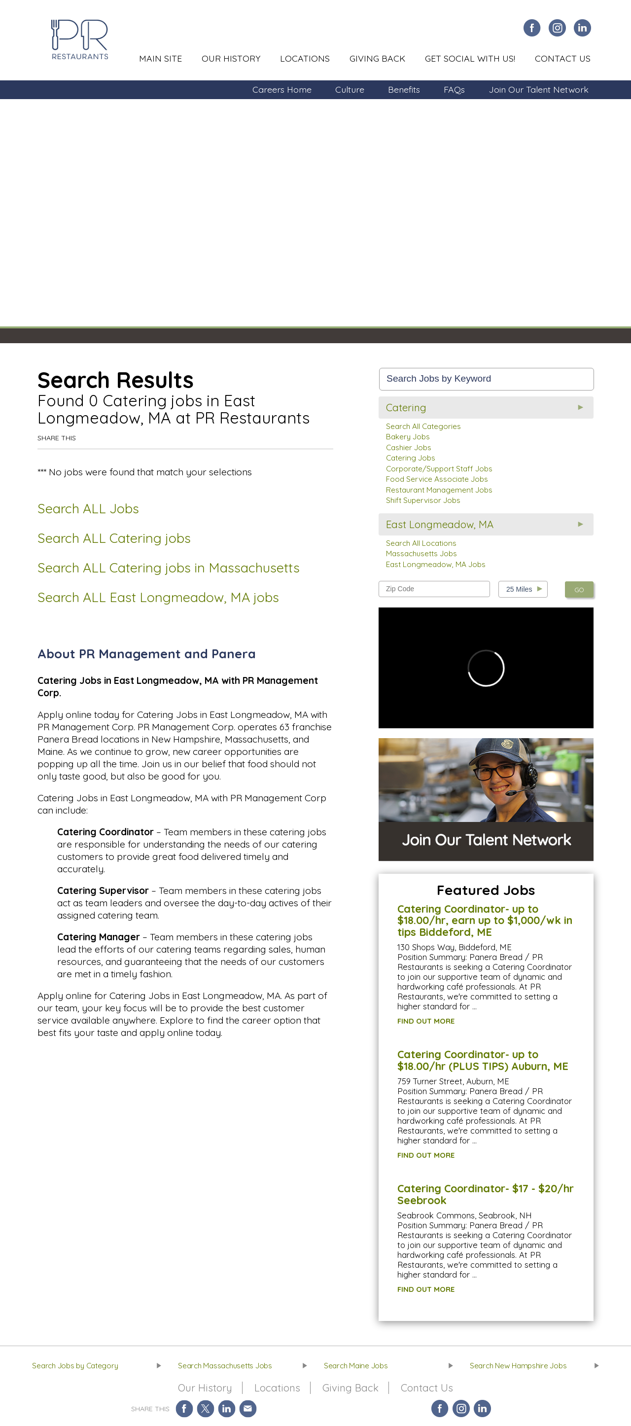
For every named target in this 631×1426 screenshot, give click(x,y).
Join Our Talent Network (539, 89)
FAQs (454, 89)
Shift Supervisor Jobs (423, 500)
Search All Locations (421, 543)
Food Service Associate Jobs (437, 479)
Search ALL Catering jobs (114, 538)
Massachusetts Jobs (421, 553)
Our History (231, 58)
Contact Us (563, 58)
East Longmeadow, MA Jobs (436, 564)
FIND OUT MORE (426, 1021)
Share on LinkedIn (226, 1408)
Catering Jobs (410, 458)
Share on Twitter (205, 1408)
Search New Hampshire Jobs (518, 1365)
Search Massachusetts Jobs (225, 1365)
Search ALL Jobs (88, 508)
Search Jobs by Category (75, 1365)
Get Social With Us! (470, 58)
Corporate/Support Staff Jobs (439, 468)
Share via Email (247, 1408)
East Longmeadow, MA (439, 524)
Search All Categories (423, 426)
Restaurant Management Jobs (439, 490)
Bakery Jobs (408, 436)
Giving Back (377, 58)
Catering (406, 407)
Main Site (160, 58)
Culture (349, 89)
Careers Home (282, 89)
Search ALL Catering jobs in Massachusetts (168, 567)
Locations (305, 58)
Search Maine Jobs (356, 1365)
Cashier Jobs (408, 447)
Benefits (404, 89)
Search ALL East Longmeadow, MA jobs (158, 597)
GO (579, 590)
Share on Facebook (184, 1408)
